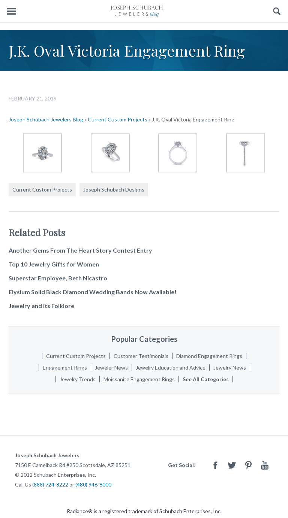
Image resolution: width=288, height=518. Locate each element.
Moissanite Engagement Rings (139, 379)
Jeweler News (111, 367)
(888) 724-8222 (50, 484)
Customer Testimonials (141, 356)
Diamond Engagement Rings (209, 356)
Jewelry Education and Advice (171, 367)
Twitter (232, 465)
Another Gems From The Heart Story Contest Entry (80, 250)
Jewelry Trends (78, 379)
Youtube (264, 465)
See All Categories (206, 379)
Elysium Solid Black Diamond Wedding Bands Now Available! (93, 291)
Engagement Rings (65, 367)
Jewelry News (229, 367)
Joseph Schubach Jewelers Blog (46, 119)
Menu (11, 11)
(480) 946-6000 (93, 484)
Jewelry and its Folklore (41, 305)
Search (277, 11)
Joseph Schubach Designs (113, 189)
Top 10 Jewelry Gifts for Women (54, 264)
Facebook (215, 465)
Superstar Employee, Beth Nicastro (58, 277)
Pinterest (248, 465)
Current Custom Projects (117, 119)
